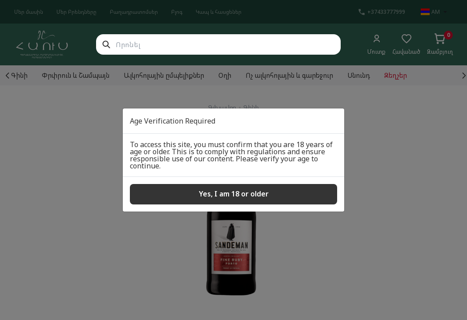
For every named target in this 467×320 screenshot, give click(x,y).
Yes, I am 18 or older (234, 194)
